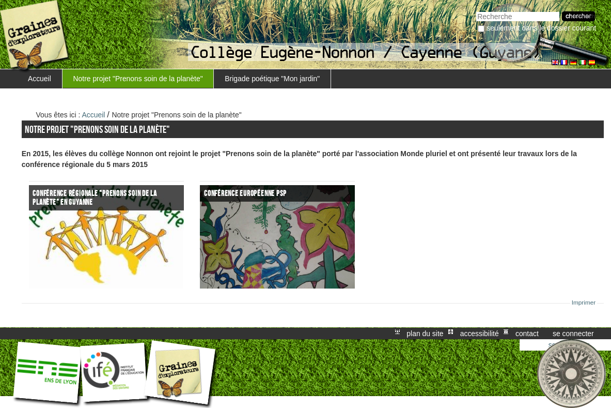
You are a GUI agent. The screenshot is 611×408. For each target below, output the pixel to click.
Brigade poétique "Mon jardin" (272, 78)
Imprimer (584, 302)
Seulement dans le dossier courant (541, 28)
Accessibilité (479, 333)
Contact (527, 333)
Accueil (39, 78)
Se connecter (573, 333)
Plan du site (424, 333)
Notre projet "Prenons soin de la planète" (138, 78)
